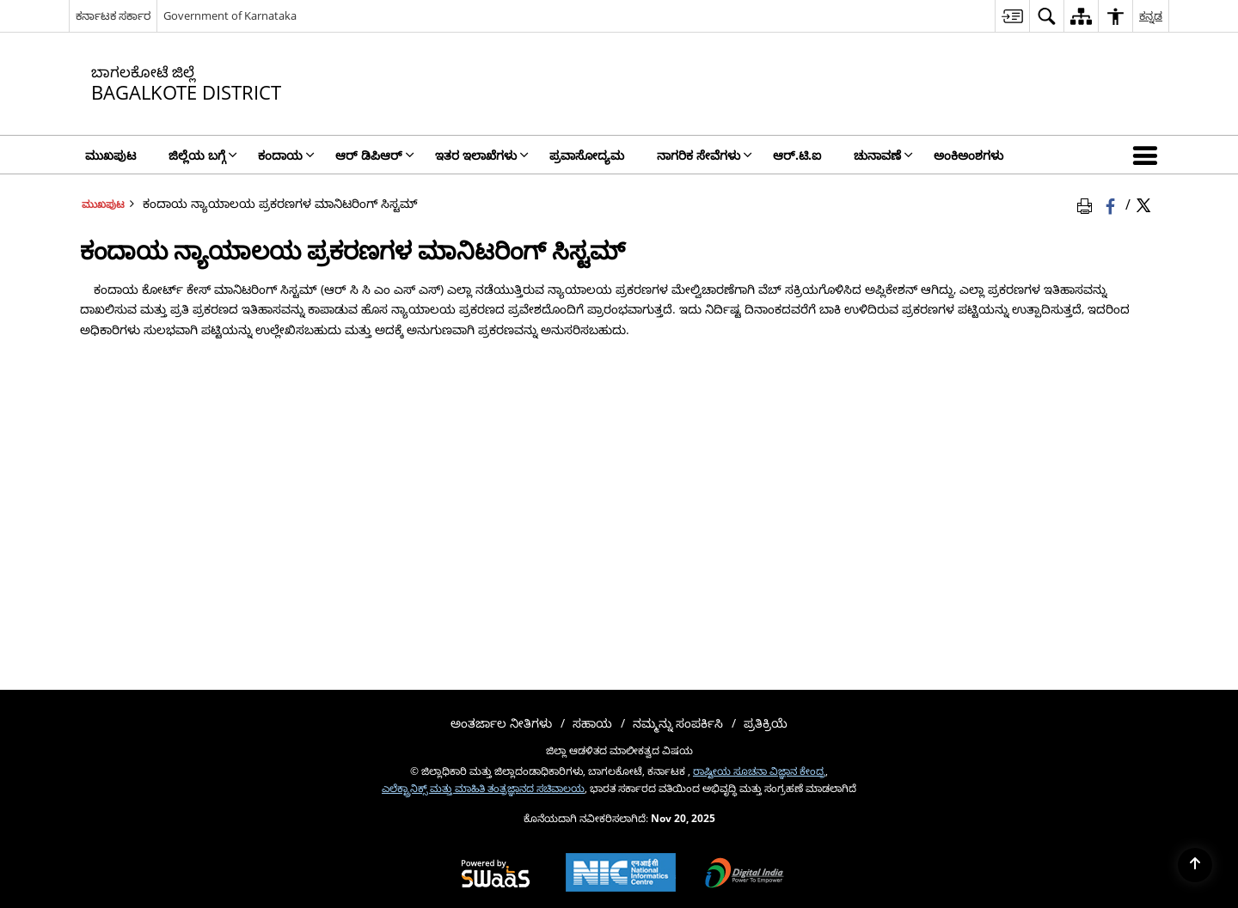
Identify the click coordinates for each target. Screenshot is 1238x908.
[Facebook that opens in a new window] (1112, 203)
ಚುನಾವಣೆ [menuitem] (883, 155)
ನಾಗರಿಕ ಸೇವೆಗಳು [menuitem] (704, 155)
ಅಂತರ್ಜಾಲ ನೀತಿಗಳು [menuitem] (501, 723)
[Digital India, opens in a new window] (744, 874)
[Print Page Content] (1087, 203)
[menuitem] (1012, 16)
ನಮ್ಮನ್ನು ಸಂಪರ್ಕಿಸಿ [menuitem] (678, 723)
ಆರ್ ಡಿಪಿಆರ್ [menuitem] (374, 155)
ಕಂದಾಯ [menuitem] (286, 155)
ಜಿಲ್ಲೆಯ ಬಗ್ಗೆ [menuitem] (203, 155)
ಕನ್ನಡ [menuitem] (1150, 15)
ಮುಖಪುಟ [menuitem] (110, 155)
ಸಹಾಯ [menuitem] (592, 723)
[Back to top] (1195, 865)
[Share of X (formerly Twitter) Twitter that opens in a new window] (1143, 203)
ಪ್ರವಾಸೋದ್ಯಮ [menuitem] (586, 155)
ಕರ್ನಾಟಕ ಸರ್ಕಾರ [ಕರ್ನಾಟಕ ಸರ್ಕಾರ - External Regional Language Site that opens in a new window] (113, 15)
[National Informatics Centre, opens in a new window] (621, 874)
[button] (1148, 155)
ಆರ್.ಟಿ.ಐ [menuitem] (797, 155)
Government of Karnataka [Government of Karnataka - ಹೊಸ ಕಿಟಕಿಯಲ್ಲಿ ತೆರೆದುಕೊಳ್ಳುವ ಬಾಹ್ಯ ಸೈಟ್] (230, 15)
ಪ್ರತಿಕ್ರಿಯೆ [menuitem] (766, 723)
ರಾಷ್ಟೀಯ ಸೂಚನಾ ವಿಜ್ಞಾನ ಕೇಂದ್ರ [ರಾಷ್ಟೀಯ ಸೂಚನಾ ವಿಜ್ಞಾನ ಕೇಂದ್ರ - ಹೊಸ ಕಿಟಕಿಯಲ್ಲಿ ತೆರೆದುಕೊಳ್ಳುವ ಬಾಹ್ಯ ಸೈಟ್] (759, 770)
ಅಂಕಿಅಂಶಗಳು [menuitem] (968, 155)
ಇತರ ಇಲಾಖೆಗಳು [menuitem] (482, 155)
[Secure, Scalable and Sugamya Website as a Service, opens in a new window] (495, 874)
